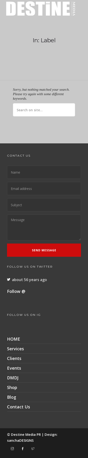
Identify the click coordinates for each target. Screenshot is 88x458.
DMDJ (13, 378)
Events (14, 368)
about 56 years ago (29, 279)
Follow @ (16, 291)
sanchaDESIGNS (20, 440)
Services (15, 348)
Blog (11, 397)
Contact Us (18, 407)
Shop (12, 387)
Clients (14, 358)
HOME (13, 339)
